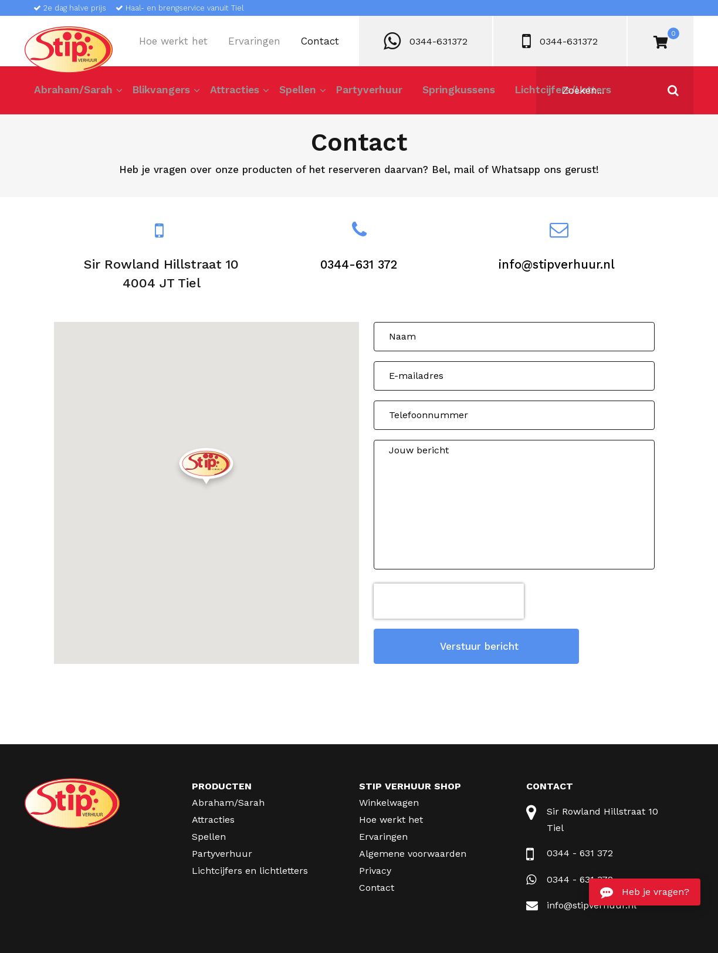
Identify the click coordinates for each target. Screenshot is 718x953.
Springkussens (445, 93)
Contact (320, 41)
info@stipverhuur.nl (556, 264)
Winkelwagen (389, 798)
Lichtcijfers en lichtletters (250, 866)
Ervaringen (254, 41)
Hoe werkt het (173, 41)
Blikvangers (159, 93)
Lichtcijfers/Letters (545, 93)
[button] (206, 469)
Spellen (290, 93)
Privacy (375, 866)
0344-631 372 (359, 264)
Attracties (229, 93)
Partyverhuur (359, 93)
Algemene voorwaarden (412, 849)
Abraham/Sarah (73, 93)
